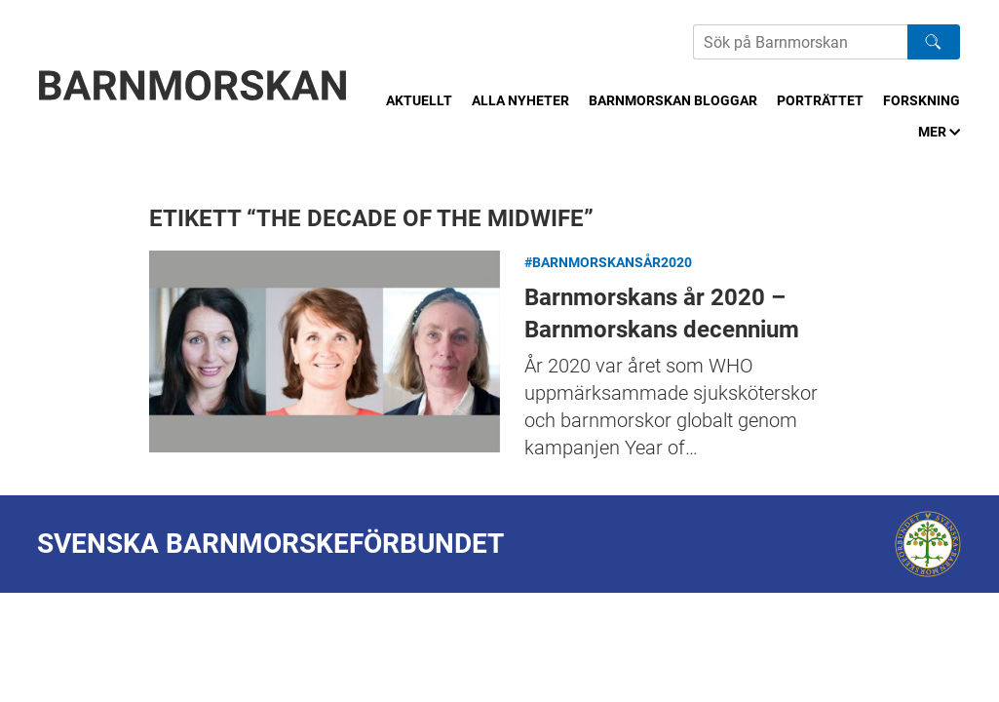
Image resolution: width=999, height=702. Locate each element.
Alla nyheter (520, 100)
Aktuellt (419, 100)
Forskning (921, 100)
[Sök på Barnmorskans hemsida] (800, 41)
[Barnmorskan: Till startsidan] (193, 85)
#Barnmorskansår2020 (608, 262)
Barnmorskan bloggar (673, 100)
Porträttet (820, 100)
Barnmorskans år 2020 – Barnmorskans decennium (324, 351)
